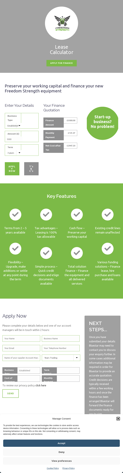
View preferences (62, 460)
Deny (62, 452)
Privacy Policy (68, 468)
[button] (118, 418)
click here (40, 385)
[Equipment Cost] (14, 139)
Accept (61, 443)
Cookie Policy (53, 468)
